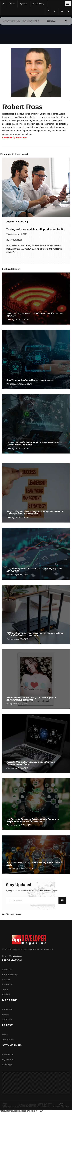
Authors (6, 979)
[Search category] (51, 21)
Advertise (7, 984)
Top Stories (8, 1039)
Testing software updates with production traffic (35, 229)
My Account (8, 1059)
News (5, 1034)
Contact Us (7, 1054)
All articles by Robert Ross (14, 137)
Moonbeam (17, 956)
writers (12, 4)
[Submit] (66, 20)
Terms (5, 989)
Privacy (6, 994)
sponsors (23, 4)
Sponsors (7, 1019)
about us (7, 969)
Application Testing (17, 221)
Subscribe (7, 1009)
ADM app (7, 1064)
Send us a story (38, 4)
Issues (5, 1014)
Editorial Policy (10, 974)
